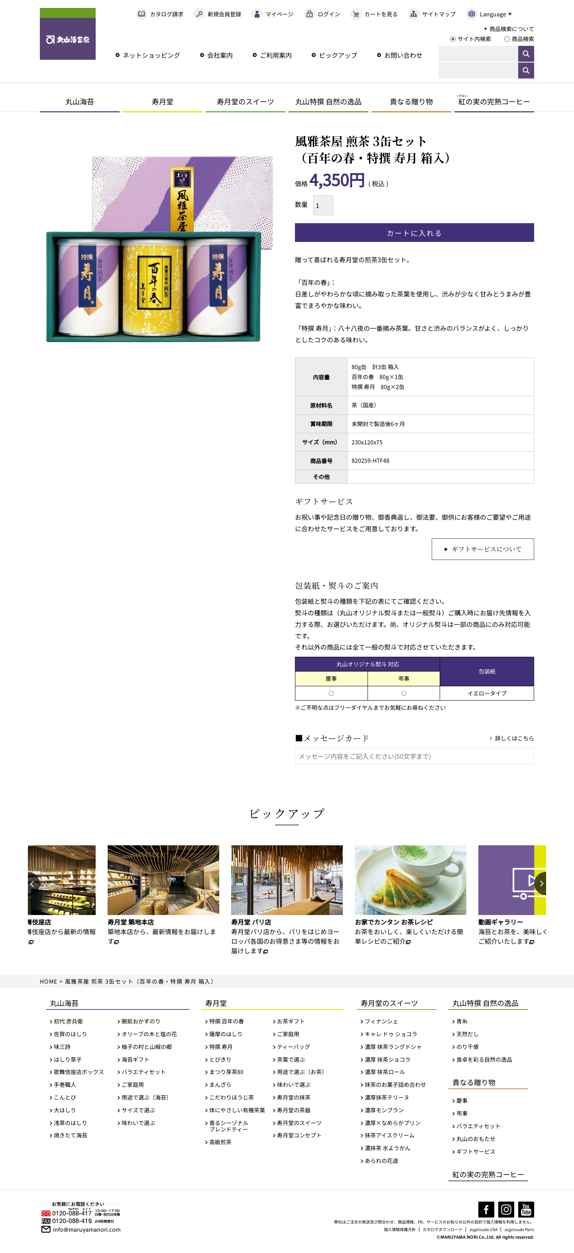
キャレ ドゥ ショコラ (391, 1035)
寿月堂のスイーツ (245, 101)
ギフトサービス (475, 1152)
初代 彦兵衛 (68, 1022)
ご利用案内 (276, 55)
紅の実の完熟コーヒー (488, 1175)
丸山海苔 (79, 101)
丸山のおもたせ (475, 1140)
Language (492, 14)
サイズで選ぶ (138, 1111)
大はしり (65, 1111)
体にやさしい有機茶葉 (237, 1111)
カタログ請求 (166, 14)
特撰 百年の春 (226, 1022)
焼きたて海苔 (70, 1136)
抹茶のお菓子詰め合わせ (395, 1085)
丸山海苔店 (68, 34)
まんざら (220, 1085)
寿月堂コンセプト (299, 1136)
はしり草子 (68, 1060)
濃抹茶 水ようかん (388, 1149)
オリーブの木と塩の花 (149, 1035)
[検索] (478, 54)
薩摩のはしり (226, 1035)
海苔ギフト (135, 1060)
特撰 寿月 (221, 1048)
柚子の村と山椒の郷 (147, 1048)
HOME (49, 982)
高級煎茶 (220, 1143)
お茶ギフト (291, 1022)
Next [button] (540, 885)
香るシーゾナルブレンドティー (228, 1127)
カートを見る (381, 14)
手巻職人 (65, 1085)
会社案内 (220, 55)
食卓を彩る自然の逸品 (484, 1060)
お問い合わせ (403, 55)
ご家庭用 (133, 1085)
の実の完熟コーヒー (493, 101)
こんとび (65, 1098)
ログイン (329, 14)
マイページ (279, 14)
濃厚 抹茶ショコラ (388, 1060)
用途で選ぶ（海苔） (147, 1098)
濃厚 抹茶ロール (385, 1073)
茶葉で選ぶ (291, 1060)
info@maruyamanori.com (87, 1230)
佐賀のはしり (70, 1035)
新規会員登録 (224, 14)
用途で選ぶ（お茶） (302, 1073)
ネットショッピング (151, 55)
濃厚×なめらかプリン (393, 1123)
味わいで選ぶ (138, 1123)
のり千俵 (467, 1048)
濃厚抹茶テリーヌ (387, 1098)
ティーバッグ (293, 1048)
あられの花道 (381, 1162)
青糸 (462, 1022)
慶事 (462, 1101)
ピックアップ (338, 55)
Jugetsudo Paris (519, 1230)
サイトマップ (439, 14)
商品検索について (511, 29)
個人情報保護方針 (401, 1230)
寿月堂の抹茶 (294, 1098)
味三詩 (62, 1048)
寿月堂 (162, 101)
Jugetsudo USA (484, 1230)
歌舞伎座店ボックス (79, 1073)
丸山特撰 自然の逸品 (328, 101)
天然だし (467, 1035)
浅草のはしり (70, 1123)
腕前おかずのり (141, 1022)
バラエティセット (144, 1073)
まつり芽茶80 (226, 1073)
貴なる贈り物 (411, 101)
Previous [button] (34, 885)
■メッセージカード (332, 739)
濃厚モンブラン (384, 1111)
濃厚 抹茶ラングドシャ (393, 1048)
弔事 (462, 1114)
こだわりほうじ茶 (231, 1098)
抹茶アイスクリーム (389, 1136)
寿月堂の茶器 (294, 1111)
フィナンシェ (381, 1022)
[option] (163, 896)
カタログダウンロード (443, 1230)
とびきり (220, 1060)
